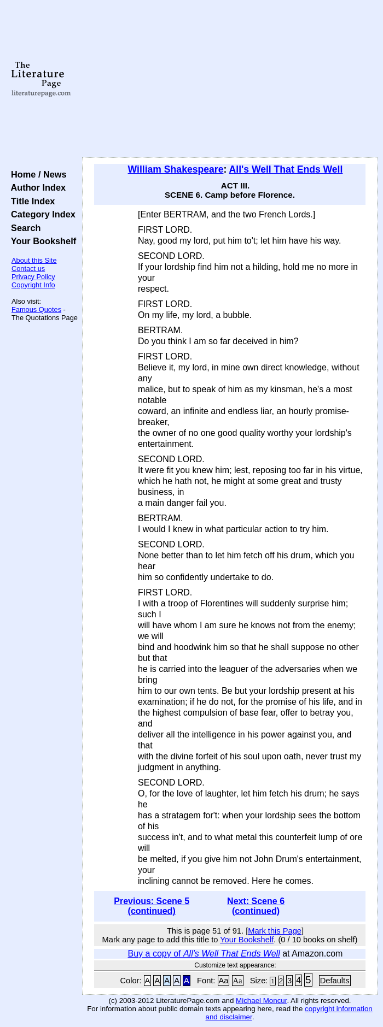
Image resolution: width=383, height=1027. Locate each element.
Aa (224, 980)
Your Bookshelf (41, 241)
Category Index (41, 214)
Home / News (36, 174)
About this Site (34, 260)
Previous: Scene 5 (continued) (151, 906)
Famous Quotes (36, 309)
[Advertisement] (230, 79)
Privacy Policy (33, 277)
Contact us (28, 268)
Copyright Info (33, 285)
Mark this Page (274, 930)
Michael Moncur (261, 1000)
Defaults (335, 980)
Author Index (36, 187)
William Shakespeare (176, 169)
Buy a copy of (204, 953)
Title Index (30, 201)
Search (23, 228)
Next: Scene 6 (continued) (256, 906)
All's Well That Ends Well (286, 169)
